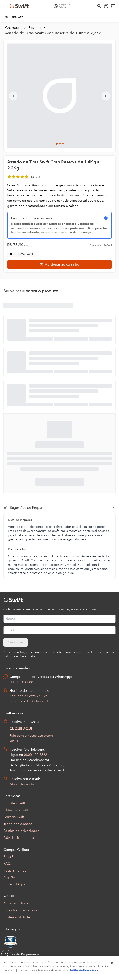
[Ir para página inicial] (19, 6)
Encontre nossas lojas (20, 910)
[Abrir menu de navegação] (5, 6)
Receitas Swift (14, 803)
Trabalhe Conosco (17, 823)
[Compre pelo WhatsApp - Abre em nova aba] (63, 6)
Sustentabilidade (16, 917)
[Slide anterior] (13, 96)
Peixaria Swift (13, 817)
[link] (13, 17)
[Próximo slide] (106, 96)
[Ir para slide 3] (63, 143)
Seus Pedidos (13, 856)
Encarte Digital (15, 884)
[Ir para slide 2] (60, 143)
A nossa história (15, 903)
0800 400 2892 (35, 754)
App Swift (11, 877)
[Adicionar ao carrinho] (59, 264)
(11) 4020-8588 (21, 682)
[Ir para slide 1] (57, 144)
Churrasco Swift (15, 810)
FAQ (6, 863)
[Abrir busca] (99, 6)
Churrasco (13, 27)
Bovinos (35, 27)
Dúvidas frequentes (18, 837)
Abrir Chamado (22, 784)
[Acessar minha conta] (106, 6)
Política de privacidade (21, 830)
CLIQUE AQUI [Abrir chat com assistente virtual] (21, 728)
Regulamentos (14, 870)
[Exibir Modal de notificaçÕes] (6, 955)
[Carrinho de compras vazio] (113, 6)
